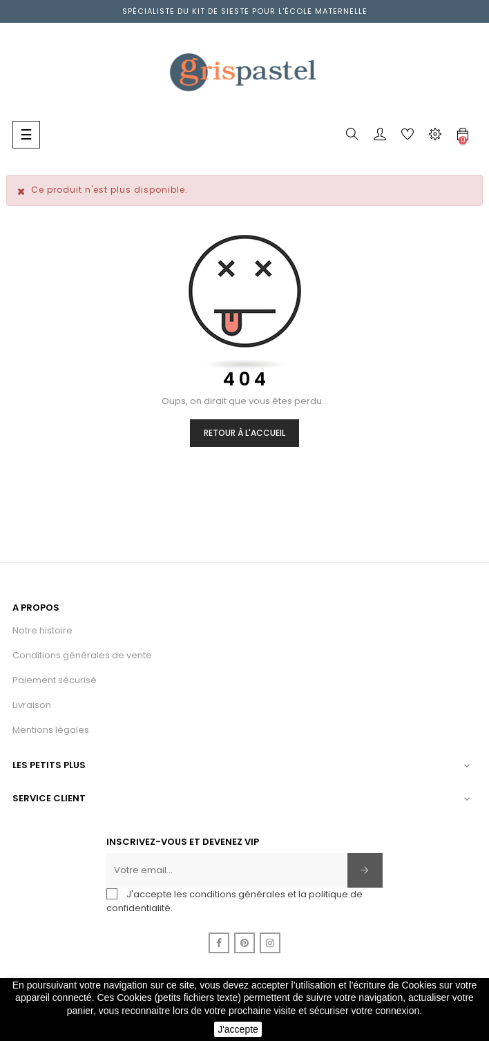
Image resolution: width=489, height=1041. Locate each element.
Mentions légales (50, 729)
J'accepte (238, 1029)
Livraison (31, 704)
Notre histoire (42, 630)
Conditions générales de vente (82, 655)
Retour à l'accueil (244, 433)
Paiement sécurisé (54, 680)
